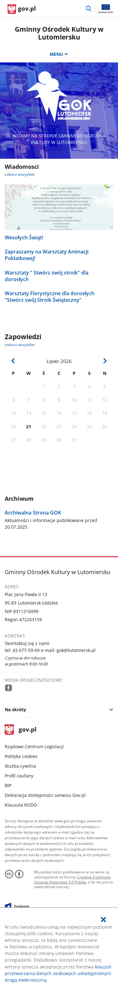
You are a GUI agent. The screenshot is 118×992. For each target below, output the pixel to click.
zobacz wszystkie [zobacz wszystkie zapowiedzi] (20, 344)
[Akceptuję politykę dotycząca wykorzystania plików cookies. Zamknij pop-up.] (103, 919)
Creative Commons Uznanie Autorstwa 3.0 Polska (72, 879)
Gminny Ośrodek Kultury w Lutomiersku (59, 32)
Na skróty (15, 709)
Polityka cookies (21, 756)
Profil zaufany (19, 776)
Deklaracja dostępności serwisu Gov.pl (45, 795)
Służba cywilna (20, 766)
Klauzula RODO (21, 805)
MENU (59, 54)
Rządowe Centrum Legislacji (34, 746)
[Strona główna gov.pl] (22, 9)
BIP (8, 785)
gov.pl (20, 729)
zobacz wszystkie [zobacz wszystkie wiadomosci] (20, 174)
